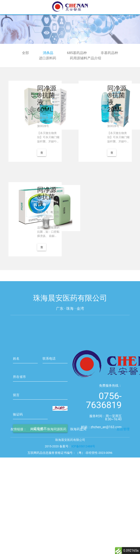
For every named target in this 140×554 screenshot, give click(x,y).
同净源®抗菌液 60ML (42, 107)
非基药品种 (109, 53)
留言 (16, 433)
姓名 (16, 396)
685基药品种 (77, 53)
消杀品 (48, 53)
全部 (25, 53)
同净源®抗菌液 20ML (112, 107)
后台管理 (123, 441)
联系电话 (49, 396)
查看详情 (39, 141)
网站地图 (36, 441)
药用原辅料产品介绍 (85, 58)
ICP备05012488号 (83, 458)
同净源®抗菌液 (42, 205)
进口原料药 (47, 58)
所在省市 (19, 414)
